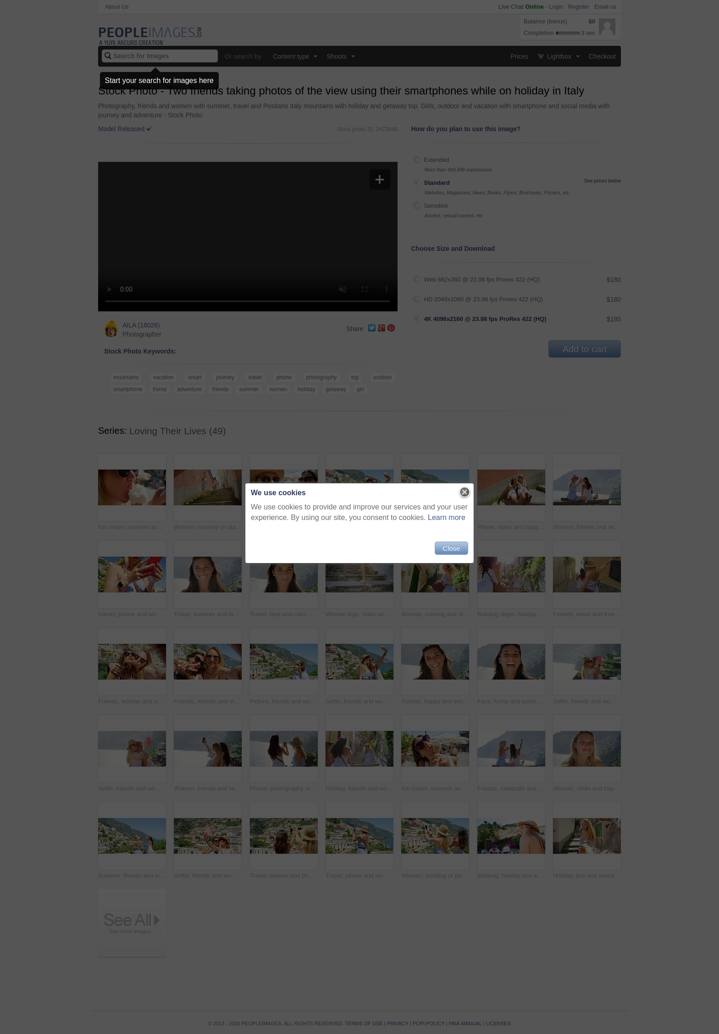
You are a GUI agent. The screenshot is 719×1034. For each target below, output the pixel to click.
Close (451, 548)
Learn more (446, 517)
